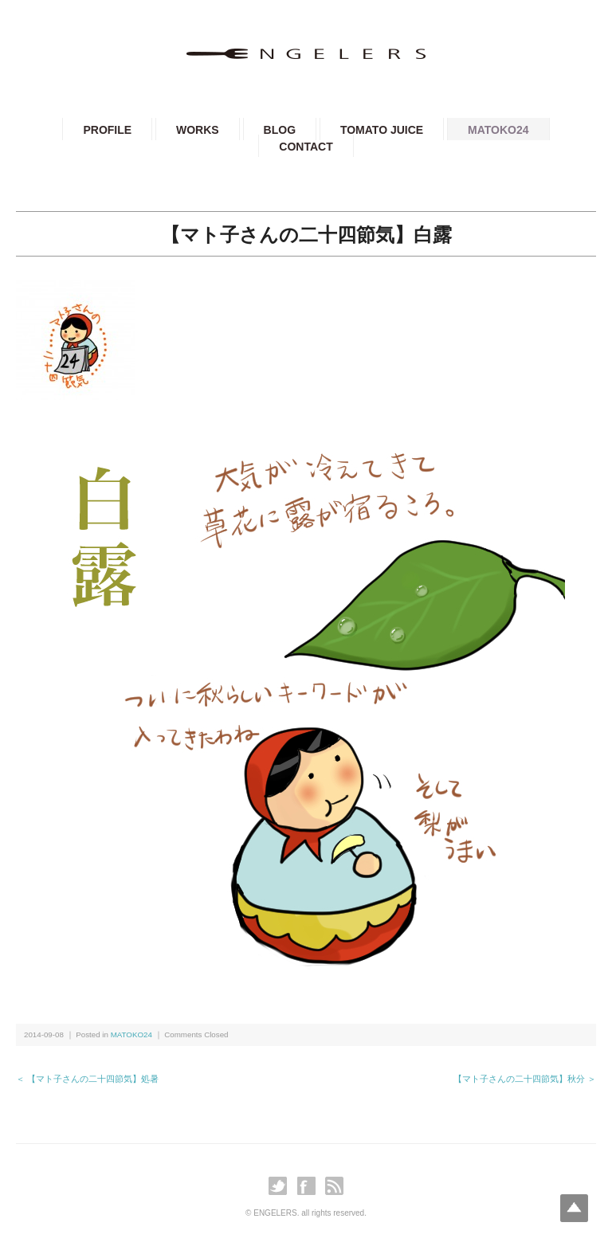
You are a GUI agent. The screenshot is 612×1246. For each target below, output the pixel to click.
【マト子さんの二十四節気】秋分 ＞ (524, 1078)
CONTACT (305, 146)
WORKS (197, 129)
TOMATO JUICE (381, 129)
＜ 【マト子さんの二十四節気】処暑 (87, 1078)
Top (574, 1208)
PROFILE (107, 129)
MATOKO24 (498, 129)
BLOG (280, 129)
